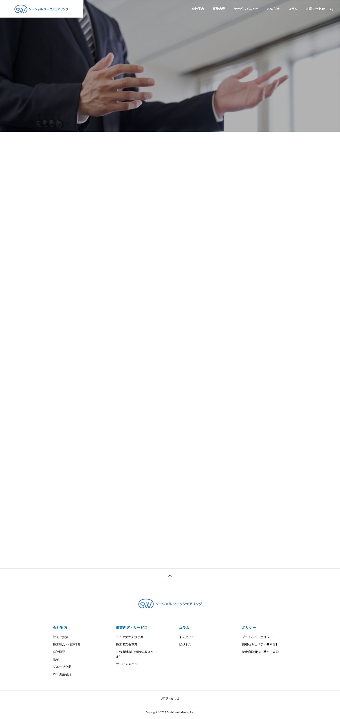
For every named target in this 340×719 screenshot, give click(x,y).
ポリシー (249, 627)
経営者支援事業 (126, 644)
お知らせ (273, 9)
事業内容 (219, 9)
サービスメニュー (246, 9)
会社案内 (198, 9)
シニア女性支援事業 (130, 637)
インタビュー (188, 637)
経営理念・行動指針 (67, 644)
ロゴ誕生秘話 (62, 674)
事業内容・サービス (132, 627)
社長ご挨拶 (60, 637)
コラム (292, 9)
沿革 (56, 659)
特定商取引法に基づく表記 (260, 652)
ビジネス (185, 644)
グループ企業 (62, 667)
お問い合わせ (315, 9)
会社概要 (59, 652)
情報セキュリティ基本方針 (260, 644)
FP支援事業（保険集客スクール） (136, 654)
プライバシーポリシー (257, 637)
